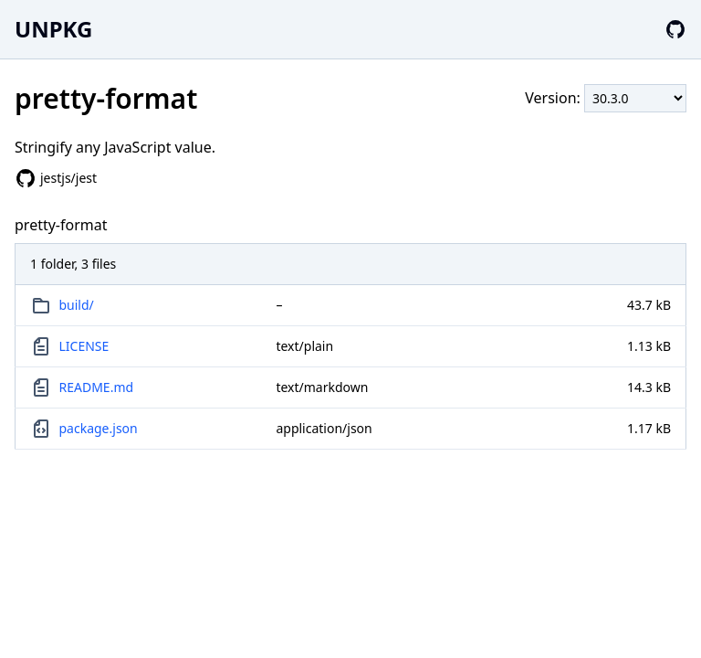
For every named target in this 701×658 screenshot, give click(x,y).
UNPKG (53, 29)
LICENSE (84, 346)
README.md (96, 387)
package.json (98, 428)
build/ (76, 304)
